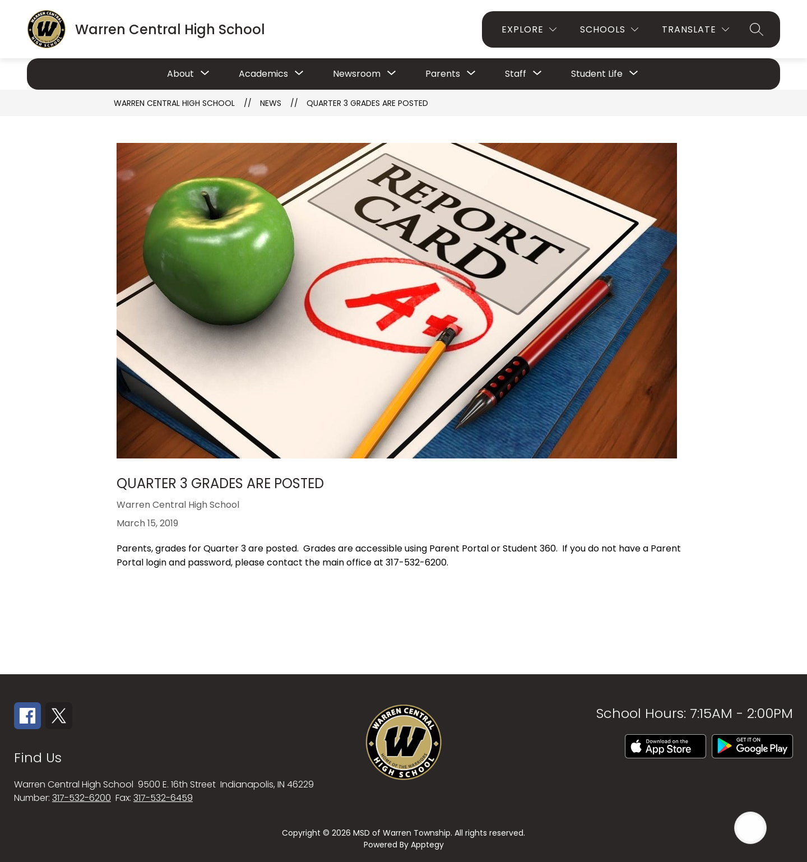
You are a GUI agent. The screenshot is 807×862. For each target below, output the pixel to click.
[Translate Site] (695, 29)
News (270, 103)
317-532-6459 (163, 797)
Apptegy (427, 844)
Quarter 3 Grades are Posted (367, 103)
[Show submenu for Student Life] (597, 74)
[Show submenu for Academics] (263, 74)
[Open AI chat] (750, 827)
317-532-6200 (81, 797)
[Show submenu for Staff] (515, 74)
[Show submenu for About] (180, 74)
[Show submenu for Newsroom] (357, 74)
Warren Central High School (174, 103)
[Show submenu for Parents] (442, 74)
